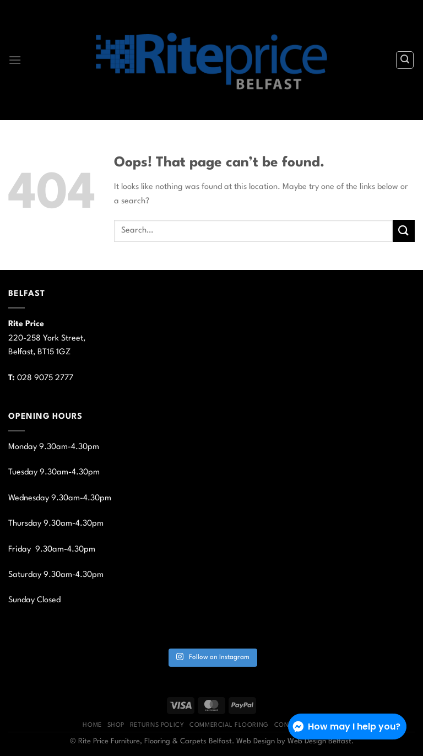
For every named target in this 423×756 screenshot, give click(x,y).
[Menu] (14, 59)
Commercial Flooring (229, 725)
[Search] (405, 60)
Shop (115, 725)
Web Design (255, 741)
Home (92, 725)
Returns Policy (157, 725)
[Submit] (404, 230)
